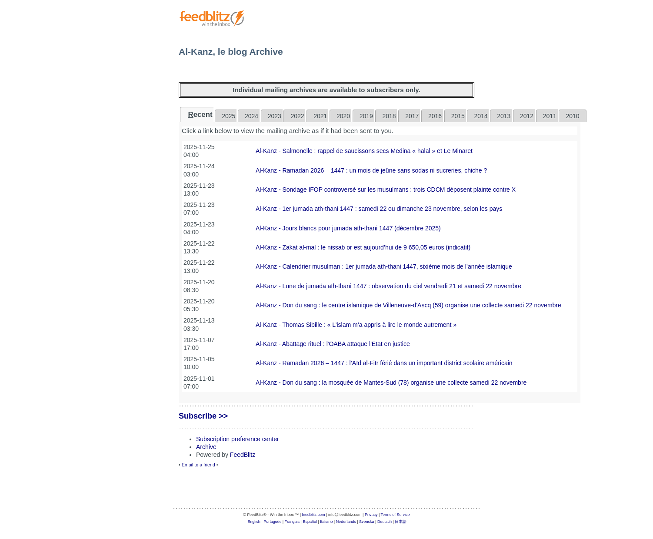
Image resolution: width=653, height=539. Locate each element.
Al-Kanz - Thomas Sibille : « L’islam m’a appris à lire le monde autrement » (356, 324)
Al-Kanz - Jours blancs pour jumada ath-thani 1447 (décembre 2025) (348, 228)
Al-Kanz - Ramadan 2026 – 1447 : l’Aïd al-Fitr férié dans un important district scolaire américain (384, 362)
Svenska (366, 521)
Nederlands (346, 521)
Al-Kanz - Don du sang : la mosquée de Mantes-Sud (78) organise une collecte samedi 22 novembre (391, 382)
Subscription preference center (237, 439)
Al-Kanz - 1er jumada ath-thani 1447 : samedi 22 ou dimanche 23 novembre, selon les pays (379, 208)
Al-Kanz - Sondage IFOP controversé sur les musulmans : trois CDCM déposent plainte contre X (386, 189)
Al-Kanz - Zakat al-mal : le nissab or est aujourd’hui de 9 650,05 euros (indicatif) (363, 247)
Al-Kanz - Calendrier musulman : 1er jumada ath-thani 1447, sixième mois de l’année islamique (384, 266)
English (253, 521)
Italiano (326, 521)
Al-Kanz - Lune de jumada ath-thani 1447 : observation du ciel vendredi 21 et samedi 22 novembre (388, 286)
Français (292, 521)
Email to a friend (198, 464)
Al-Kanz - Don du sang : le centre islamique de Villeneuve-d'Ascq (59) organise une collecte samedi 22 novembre (408, 305)
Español (310, 521)
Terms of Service (395, 514)
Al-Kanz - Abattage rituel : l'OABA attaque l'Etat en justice (333, 343)
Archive (206, 446)
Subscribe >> (203, 416)
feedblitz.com (313, 514)
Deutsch (384, 521)
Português (272, 521)
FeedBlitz (242, 454)
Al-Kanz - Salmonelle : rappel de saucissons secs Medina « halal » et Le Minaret (364, 150)
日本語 (400, 521)
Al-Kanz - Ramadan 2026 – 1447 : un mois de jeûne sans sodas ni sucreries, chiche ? (371, 170)
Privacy (371, 514)
